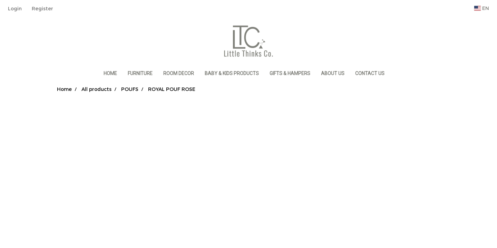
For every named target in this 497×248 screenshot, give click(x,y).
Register (42, 8)
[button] (396, 73)
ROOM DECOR (178, 73)
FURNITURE (140, 73)
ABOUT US (332, 73)
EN (481, 8)
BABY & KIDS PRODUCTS (232, 73)
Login (15, 8)
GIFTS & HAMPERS (290, 73)
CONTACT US (369, 73)
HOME (110, 73)
